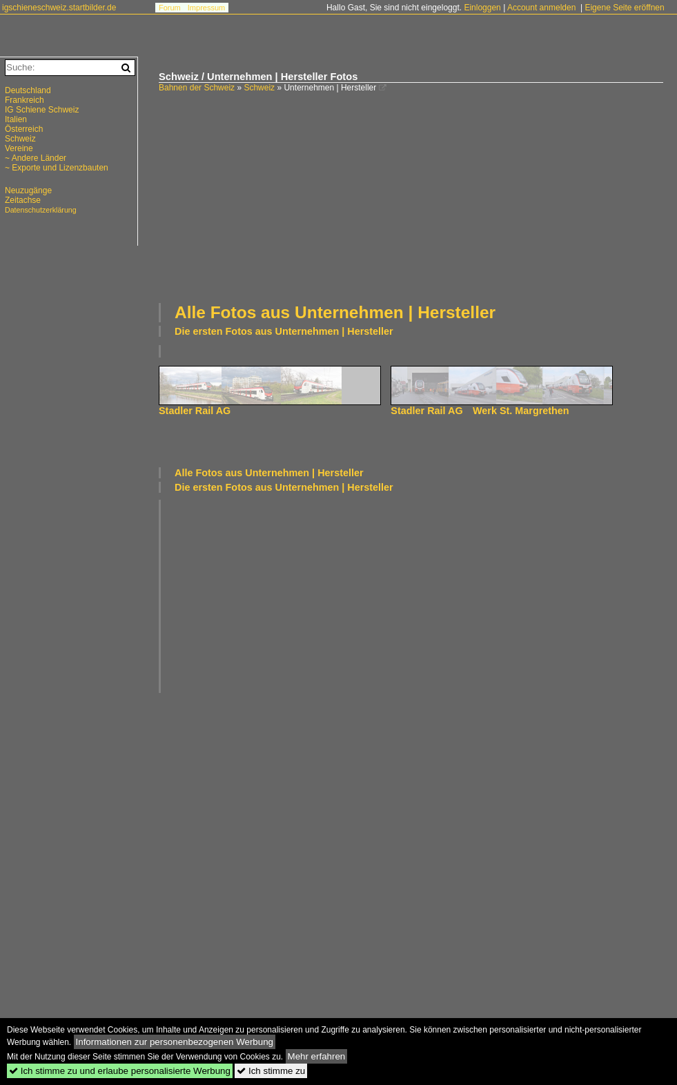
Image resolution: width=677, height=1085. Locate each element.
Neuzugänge (28, 190)
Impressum (206, 7)
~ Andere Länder (35, 158)
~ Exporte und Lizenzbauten (56, 168)
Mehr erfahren (317, 1056)
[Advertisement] (314, 196)
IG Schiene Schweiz (42, 110)
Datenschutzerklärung (41, 210)
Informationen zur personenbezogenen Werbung (175, 1042)
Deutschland (28, 90)
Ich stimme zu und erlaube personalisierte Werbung (119, 1071)
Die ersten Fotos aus (284, 331)
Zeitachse (23, 200)
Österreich (24, 129)
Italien (16, 119)
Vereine (19, 148)
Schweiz (259, 87)
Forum (170, 7)
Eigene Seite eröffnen (624, 7)
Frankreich (24, 100)
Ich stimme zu (271, 1071)
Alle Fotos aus (335, 312)
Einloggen (482, 7)
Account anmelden (541, 7)
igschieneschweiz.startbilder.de (59, 7)
